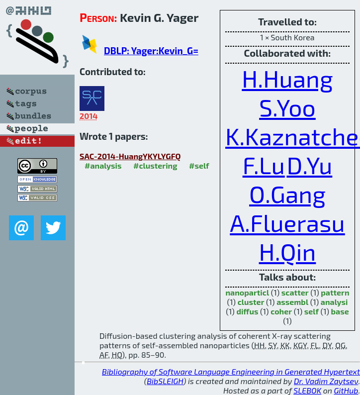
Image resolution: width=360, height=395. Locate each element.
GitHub (346, 390)
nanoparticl (247, 292)
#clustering (155, 165)
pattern (335, 292)
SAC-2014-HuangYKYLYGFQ (130, 156)
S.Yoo (287, 107)
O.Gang (287, 193)
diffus (247, 311)
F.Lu (264, 164)
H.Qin (287, 251)
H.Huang (287, 78)
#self (199, 165)
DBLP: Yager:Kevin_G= (151, 50)
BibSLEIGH (165, 381)
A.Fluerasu (287, 222)
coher (281, 311)
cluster (251, 301)
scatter (295, 292)
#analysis (103, 165)
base (340, 311)
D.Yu (309, 164)
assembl (292, 301)
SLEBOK (307, 390)
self (311, 311)
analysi (334, 301)
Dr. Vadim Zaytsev (326, 381)
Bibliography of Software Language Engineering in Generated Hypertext (231, 371)
